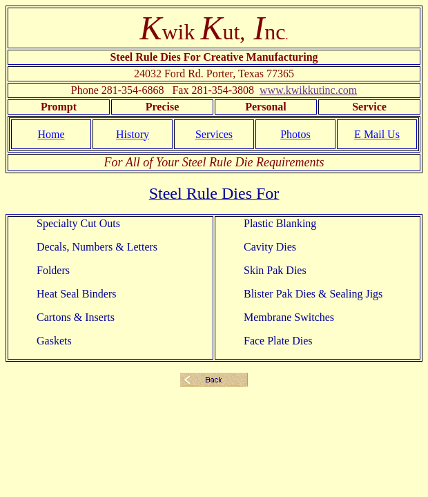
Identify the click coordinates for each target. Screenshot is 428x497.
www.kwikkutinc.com (308, 90)
